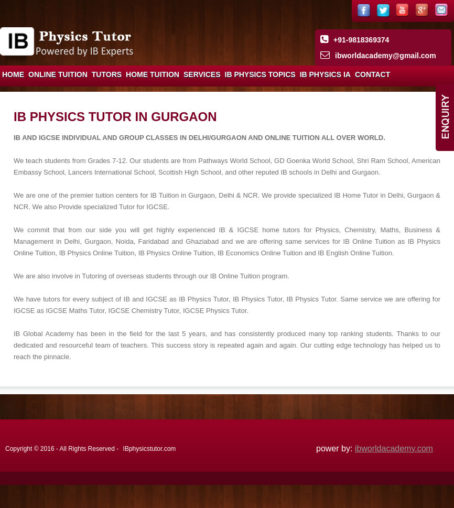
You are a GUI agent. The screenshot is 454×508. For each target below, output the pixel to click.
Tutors (107, 74)
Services (202, 74)
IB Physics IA (325, 74)
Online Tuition (58, 74)
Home (13, 74)
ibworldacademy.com (394, 448)
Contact (372, 74)
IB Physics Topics (260, 74)
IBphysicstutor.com (149, 448)
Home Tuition (152, 74)
